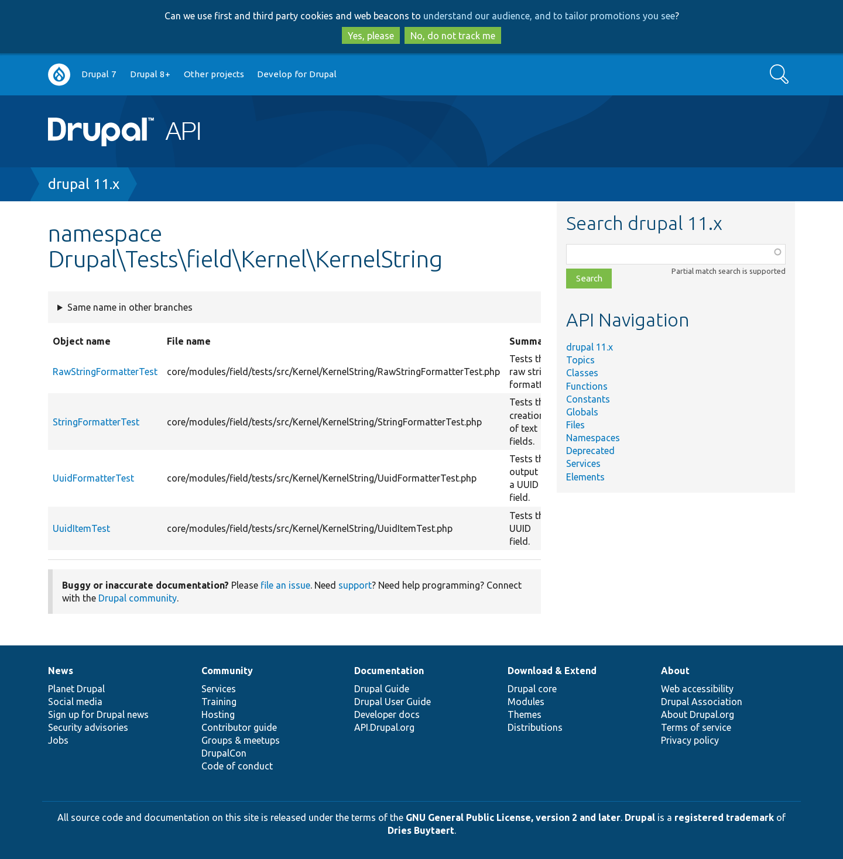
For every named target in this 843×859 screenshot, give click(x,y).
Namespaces (593, 437)
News (60, 670)
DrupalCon (223, 753)
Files (575, 425)
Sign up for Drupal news (98, 714)
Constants (588, 399)
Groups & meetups (240, 740)
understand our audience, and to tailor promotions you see (549, 16)
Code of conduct (237, 766)
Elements (585, 477)
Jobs (58, 740)
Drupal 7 (98, 74)
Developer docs (387, 714)
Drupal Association (701, 701)
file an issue (285, 585)
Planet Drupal (76, 688)
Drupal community (137, 598)
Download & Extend (552, 670)
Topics (580, 360)
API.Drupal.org (384, 727)
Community (227, 670)
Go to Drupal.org (59, 74)
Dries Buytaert (421, 830)
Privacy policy (690, 740)
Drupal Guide (381, 688)
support (355, 585)
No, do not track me (452, 35)
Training (219, 701)
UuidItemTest (81, 528)
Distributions (535, 727)
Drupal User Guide (392, 701)
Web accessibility (697, 688)
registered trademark (724, 817)
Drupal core (532, 688)
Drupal (640, 817)
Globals (582, 412)
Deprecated (590, 450)
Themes (525, 714)
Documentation (389, 670)
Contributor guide (239, 727)
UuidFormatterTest (93, 478)
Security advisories (88, 727)
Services (583, 463)
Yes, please (371, 35)
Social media (75, 701)
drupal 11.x (83, 184)
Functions (587, 386)
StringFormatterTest (96, 422)
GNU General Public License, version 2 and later (513, 817)
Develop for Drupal (297, 74)
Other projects (214, 74)
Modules (526, 701)
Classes (582, 372)
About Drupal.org (697, 714)
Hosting (218, 714)
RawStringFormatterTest (105, 371)
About (675, 670)
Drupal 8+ (150, 74)
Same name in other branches (130, 307)
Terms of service (696, 727)
